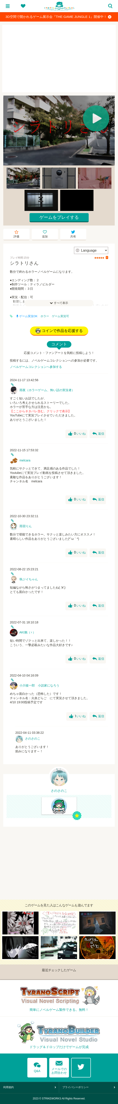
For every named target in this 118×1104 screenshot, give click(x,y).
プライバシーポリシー (75, 1087)
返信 (98, 434)
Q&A (37, 1066)
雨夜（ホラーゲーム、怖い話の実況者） (47, 390)
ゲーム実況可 (60, 316)
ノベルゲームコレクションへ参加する (36, 367)
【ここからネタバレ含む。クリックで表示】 (40, 411)
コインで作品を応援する (59, 330)
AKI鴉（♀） (27, 632)
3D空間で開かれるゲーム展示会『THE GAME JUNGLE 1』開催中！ (58, 16)
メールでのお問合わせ (59, 1066)
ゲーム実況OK (26, 316)
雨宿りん (25, 526)
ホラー (45, 316)
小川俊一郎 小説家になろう (39, 685)
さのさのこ (32, 738)
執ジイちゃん (28, 579)
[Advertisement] (59, 58)
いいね (77, 434)
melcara (24, 460)
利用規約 (8, 1087)
